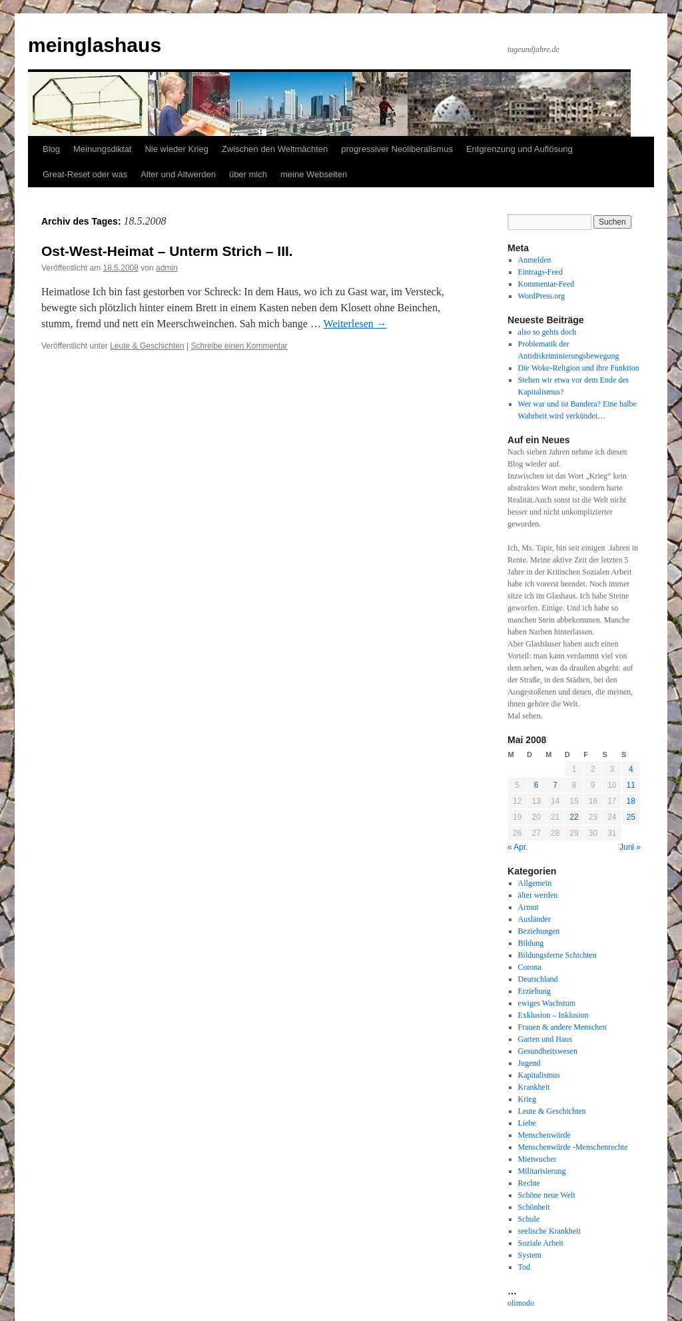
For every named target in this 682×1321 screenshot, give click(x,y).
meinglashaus (94, 45)
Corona (529, 967)
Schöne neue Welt (546, 1195)
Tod (524, 1267)
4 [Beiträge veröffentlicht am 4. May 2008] (631, 769)
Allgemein (535, 883)
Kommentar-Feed (546, 284)
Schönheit (534, 1207)
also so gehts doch (547, 332)
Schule (529, 1219)
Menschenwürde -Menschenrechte (573, 1147)
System (529, 1255)
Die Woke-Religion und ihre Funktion (578, 368)
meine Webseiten (313, 174)
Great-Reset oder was (85, 174)
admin (167, 268)
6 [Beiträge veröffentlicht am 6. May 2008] (536, 785)
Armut (528, 907)
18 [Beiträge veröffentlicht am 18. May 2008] (631, 801)
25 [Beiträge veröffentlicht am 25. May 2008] (631, 817)
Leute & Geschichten (147, 346)
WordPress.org (541, 296)
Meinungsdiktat (102, 149)
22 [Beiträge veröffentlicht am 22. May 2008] (573, 817)
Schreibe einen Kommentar (238, 346)
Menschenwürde (544, 1135)
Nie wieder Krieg (176, 149)
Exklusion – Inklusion (553, 1015)
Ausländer (534, 919)
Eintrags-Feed (540, 272)
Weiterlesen (355, 323)
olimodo (521, 1303)
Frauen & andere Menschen (562, 1027)
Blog (51, 149)
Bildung (531, 943)
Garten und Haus (545, 1039)
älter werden (538, 895)
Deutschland (538, 979)
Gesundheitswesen (547, 1051)
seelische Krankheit (549, 1231)
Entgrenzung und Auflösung (519, 149)
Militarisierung (542, 1171)
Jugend (529, 1063)
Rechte (529, 1183)
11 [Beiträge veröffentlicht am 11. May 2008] (631, 785)
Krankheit (534, 1087)
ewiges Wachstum (546, 1003)
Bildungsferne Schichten (557, 955)
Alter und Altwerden (178, 174)
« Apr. (518, 847)
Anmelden (534, 260)
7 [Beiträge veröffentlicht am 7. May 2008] (555, 785)
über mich (248, 174)
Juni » (630, 847)
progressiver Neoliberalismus (397, 149)
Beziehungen (539, 931)
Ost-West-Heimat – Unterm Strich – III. (167, 251)
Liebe (527, 1123)
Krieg (527, 1099)
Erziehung (534, 991)
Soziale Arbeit (540, 1243)
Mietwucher (537, 1159)
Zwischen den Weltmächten (275, 149)
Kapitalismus (539, 1075)
